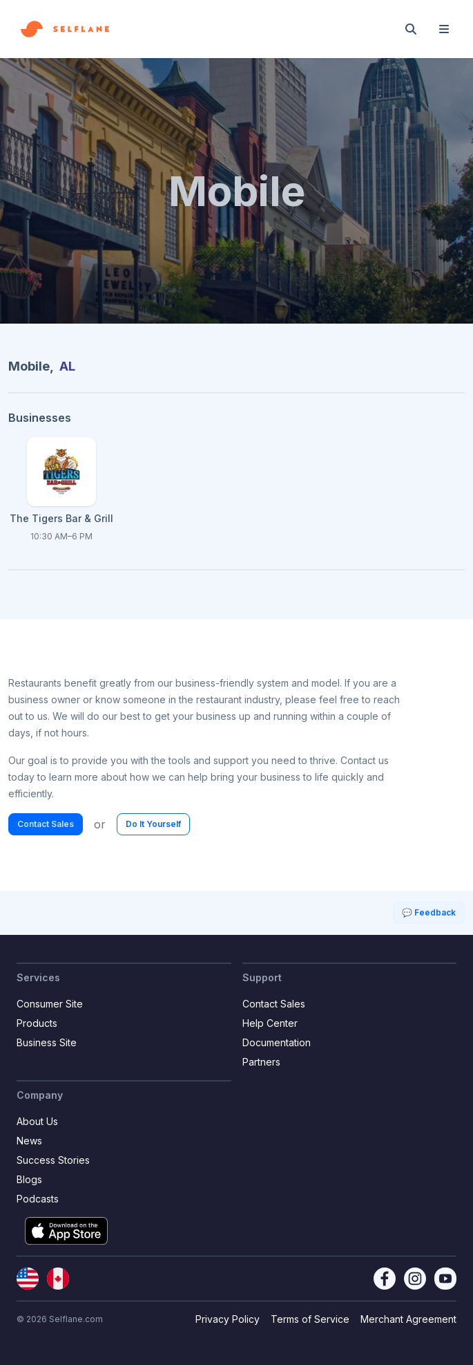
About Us (37, 1121)
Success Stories (53, 1160)
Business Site (47, 1042)
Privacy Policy (227, 1319)
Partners (261, 1062)
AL (67, 366)
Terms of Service (310, 1319)
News (29, 1140)
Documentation (276, 1042)
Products (37, 1023)
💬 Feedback (429, 912)
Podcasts (38, 1199)
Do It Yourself (153, 824)
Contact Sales (45, 824)
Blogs (29, 1179)
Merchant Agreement (408, 1319)
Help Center (270, 1023)
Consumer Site (50, 1004)
